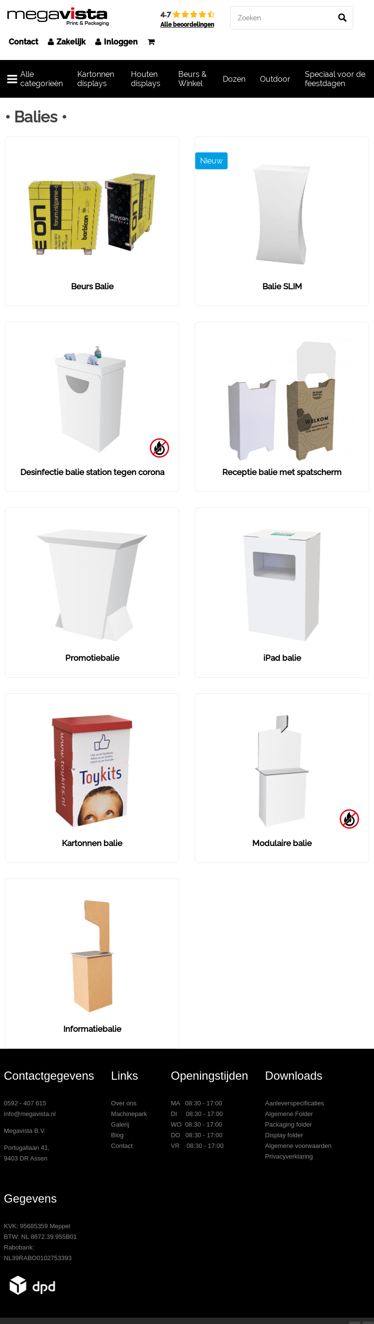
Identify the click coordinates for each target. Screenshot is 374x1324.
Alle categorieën (35, 79)
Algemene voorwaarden (298, 1145)
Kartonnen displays (95, 79)
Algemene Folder (289, 1113)
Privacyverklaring (289, 1156)
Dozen (234, 79)
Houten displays (145, 79)
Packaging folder (288, 1124)
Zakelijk (67, 41)
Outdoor (275, 79)
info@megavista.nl (30, 1113)
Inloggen (116, 41)
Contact (23, 41)
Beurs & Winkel (192, 79)
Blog (117, 1135)
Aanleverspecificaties (294, 1103)
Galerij (120, 1124)
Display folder (284, 1135)
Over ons (124, 1103)
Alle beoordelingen (187, 24)
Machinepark (129, 1113)
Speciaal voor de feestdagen (335, 79)
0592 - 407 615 (25, 1103)
